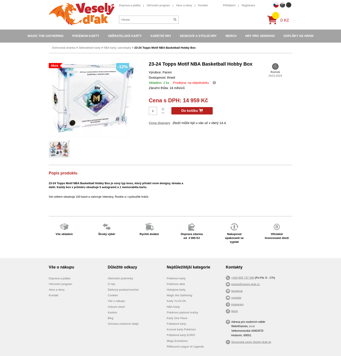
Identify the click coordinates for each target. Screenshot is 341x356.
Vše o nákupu (116, 301)
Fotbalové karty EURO (181, 335)
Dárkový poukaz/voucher (123, 289)
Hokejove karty (176, 289)
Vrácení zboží (116, 306)
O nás (111, 284)
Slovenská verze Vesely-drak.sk (251, 342)
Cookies (113, 295)
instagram (237, 304)
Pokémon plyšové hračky (182, 312)
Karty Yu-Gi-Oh (176, 301)
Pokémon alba (176, 284)
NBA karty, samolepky (117, 47)
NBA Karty (173, 306)
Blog (110, 318)
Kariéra (112, 312)
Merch (230, 36)
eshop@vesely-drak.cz (245, 284)
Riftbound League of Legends (185, 346)
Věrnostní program (158, 5)
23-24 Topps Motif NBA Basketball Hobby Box (165, 47)
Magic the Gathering (46, 36)
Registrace (248, 5)
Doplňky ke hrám (298, 36)
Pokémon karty (85, 36)
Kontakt (203, 5)
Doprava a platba (129, 5)
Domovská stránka (63, 47)
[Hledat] (175, 19)
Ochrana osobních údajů (123, 323)
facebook (237, 291)
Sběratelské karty (125, 36)
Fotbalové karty (176, 323)
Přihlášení (229, 5)
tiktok (234, 311)
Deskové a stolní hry (198, 36)
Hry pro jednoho (260, 36)
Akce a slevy (184, 5)
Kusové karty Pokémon (181, 329)
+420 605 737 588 (242, 277)
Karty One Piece (177, 318)
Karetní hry (160, 36)
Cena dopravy (159, 123)
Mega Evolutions (177, 341)
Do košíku (192, 111)
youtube (236, 297)
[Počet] (153, 111)
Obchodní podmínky (120, 278)
